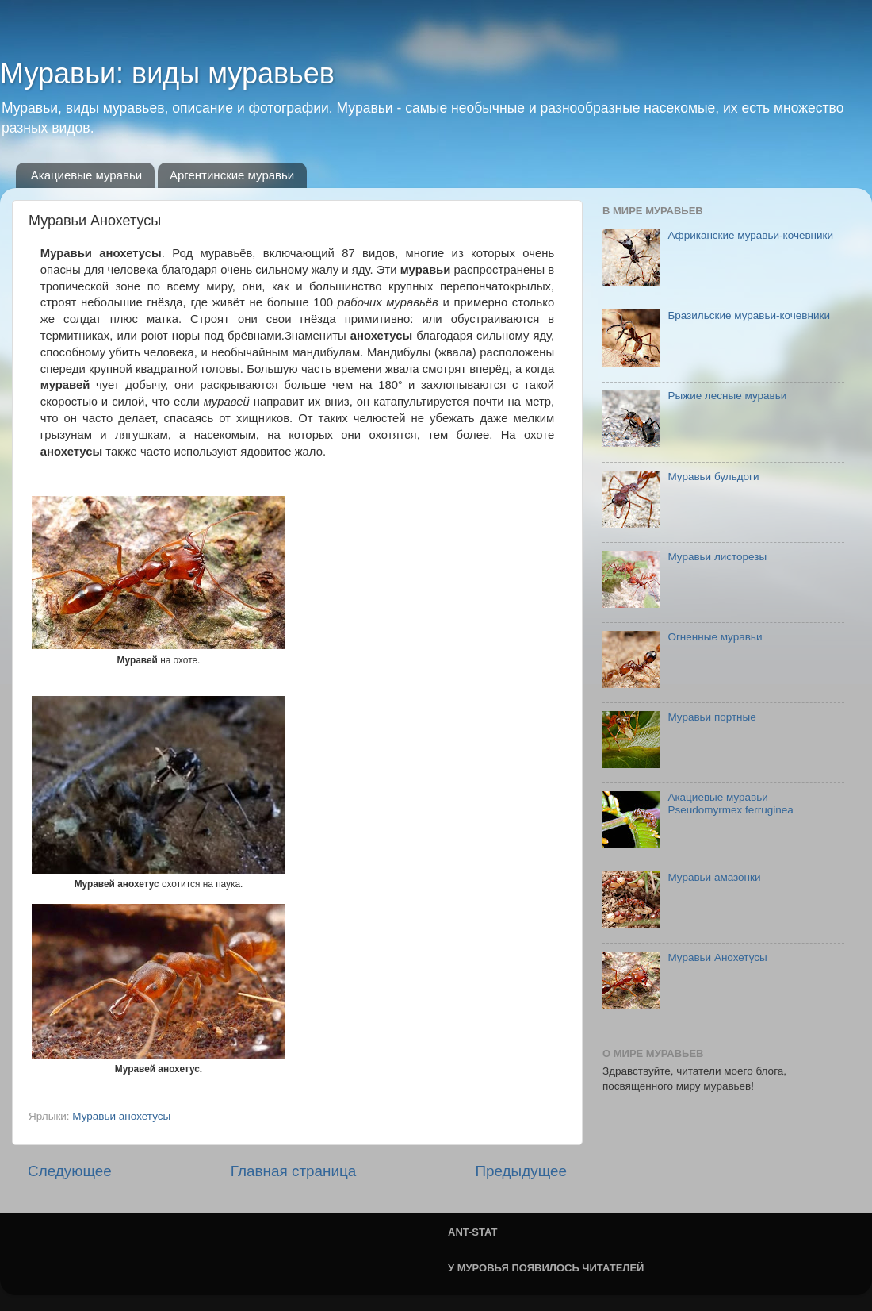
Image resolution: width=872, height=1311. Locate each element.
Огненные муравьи (714, 637)
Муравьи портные (711, 717)
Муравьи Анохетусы (717, 957)
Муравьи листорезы (717, 557)
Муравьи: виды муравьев (167, 73)
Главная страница (294, 1171)
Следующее (70, 1171)
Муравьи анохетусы (121, 1116)
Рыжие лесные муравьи (726, 396)
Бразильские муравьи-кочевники (748, 315)
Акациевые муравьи (86, 175)
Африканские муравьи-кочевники (750, 235)
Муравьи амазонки (713, 877)
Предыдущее (521, 1171)
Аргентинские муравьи (232, 175)
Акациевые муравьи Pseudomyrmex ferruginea (730, 803)
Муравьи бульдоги (713, 476)
